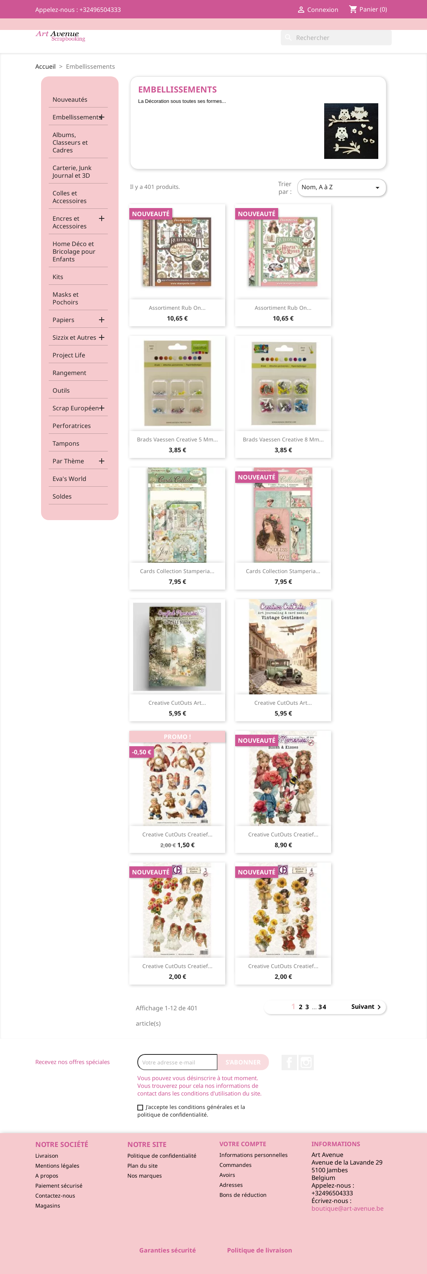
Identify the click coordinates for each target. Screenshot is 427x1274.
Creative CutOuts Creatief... (177, 834)
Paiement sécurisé (58, 1185)
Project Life (69, 355)
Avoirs (227, 1174)
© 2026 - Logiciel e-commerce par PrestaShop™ (213, 1264)
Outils (61, 390)
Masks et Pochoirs (66, 298)
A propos (46, 1175)
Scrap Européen (76, 408)
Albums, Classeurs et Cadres (70, 142)
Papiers (63, 320)
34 (322, 1007)
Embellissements (77, 117)
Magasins (47, 1205)
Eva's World (69, 478)
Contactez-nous (55, 1195)
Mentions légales (57, 1165)
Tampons (66, 443)
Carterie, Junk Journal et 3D (72, 172)
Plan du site (142, 1165)
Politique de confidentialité (161, 1155)
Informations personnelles (253, 1154)
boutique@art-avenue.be (348, 1208)
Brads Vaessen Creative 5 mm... (177, 439)
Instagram (306, 1062)
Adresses (231, 1184)
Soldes (62, 496)
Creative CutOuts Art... (177, 702)
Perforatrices (72, 425)
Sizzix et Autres (74, 337)
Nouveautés (70, 99)
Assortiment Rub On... (177, 307)
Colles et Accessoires (70, 197)
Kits (58, 277)
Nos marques (144, 1175)
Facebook (289, 1062)
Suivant (367, 1007)
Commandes (235, 1164)
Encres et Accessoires (70, 222)
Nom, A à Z (342, 187)
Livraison (46, 1155)
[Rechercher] (336, 37)
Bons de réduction (243, 1194)
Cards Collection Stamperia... (177, 571)
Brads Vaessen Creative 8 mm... (283, 439)
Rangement (69, 372)
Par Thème (68, 461)
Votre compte (242, 1144)
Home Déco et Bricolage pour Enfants (74, 251)
